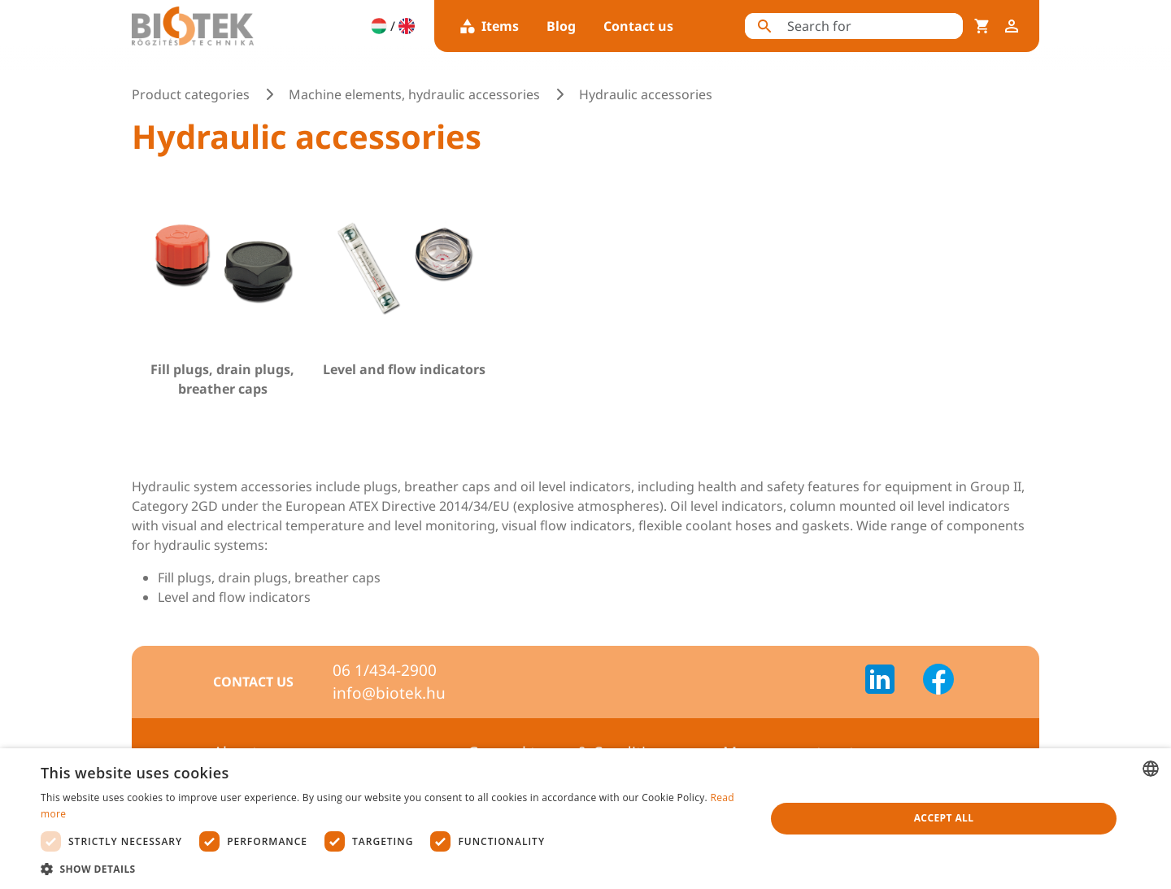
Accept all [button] (944, 818)
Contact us (638, 26)
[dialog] (585, 818)
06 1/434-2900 (385, 670)
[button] (392, 869)
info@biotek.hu (389, 693)
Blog (561, 26)
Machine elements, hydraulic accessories (414, 94)
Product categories (191, 94)
